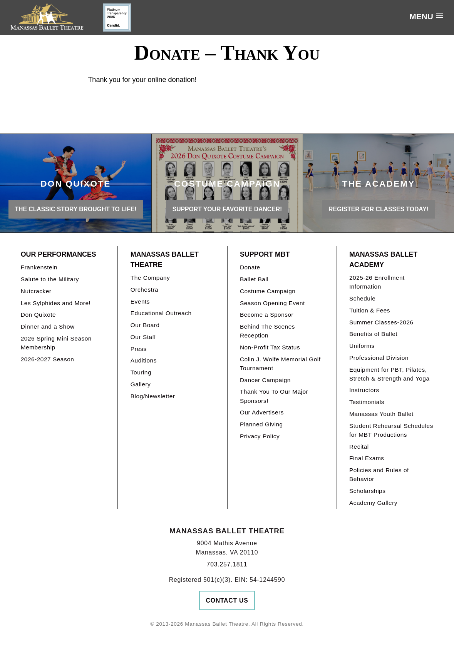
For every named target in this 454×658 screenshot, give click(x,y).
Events (140, 301)
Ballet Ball (254, 279)
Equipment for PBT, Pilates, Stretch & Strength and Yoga (389, 374)
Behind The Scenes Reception (267, 331)
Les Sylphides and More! (56, 303)
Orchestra (144, 289)
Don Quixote (38, 314)
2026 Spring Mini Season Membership (56, 343)
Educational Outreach (161, 313)
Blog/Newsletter (153, 396)
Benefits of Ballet (373, 334)
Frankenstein (39, 267)
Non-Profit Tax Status (270, 347)
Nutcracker (36, 291)
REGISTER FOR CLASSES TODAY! (378, 209)
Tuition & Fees (369, 310)
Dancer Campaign (265, 380)
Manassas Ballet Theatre (165, 260)
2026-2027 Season (47, 359)
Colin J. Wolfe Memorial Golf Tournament (280, 363)
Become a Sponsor (266, 314)
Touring (141, 372)
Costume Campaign (268, 291)
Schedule (362, 298)
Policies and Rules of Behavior (379, 474)
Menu (421, 16)
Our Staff (143, 337)
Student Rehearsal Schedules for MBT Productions (391, 430)
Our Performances (58, 254)
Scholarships (367, 491)
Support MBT (265, 254)
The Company (150, 277)
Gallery (141, 384)
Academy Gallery (373, 502)
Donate (250, 267)
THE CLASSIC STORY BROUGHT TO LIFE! (75, 209)
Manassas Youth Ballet (381, 414)
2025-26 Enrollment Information (377, 282)
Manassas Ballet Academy (383, 260)
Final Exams (366, 458)
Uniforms (362, 345)
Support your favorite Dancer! (227, 209)
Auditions (144, 360)
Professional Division (379, 357)
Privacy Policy (260, 436)
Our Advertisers (262, 412)
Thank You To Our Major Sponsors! (274, 396)
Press (139, 349)
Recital (359, 446)
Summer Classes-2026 (381, 322)
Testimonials (366, 402)
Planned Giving (261, 424)
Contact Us (227, 600)
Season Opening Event (272, 303)
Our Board (145, 325)
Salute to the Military (50, 279)
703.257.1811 (227, 564)
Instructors (364, 390)
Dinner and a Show (48, 326)
